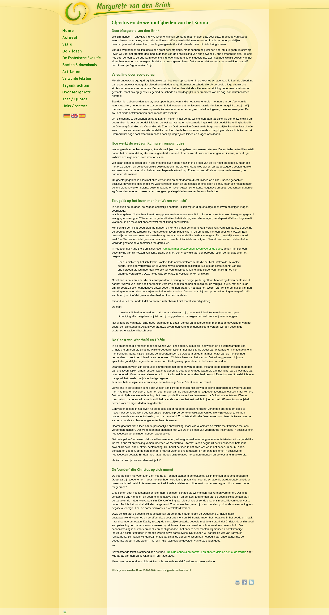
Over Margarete (77, 92)
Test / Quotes (75, 99)
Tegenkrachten (76, 86)
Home (68, 31)
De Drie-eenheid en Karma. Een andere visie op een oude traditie (206, 552)
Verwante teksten (77, 79)
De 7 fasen (72, 51)
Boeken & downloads (80, 65)
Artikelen (72, 72)
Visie (67, 44)
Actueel (70, 38)
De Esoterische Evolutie (82, 58)
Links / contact (75, 106)
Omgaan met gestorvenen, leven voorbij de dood (192, 248)
